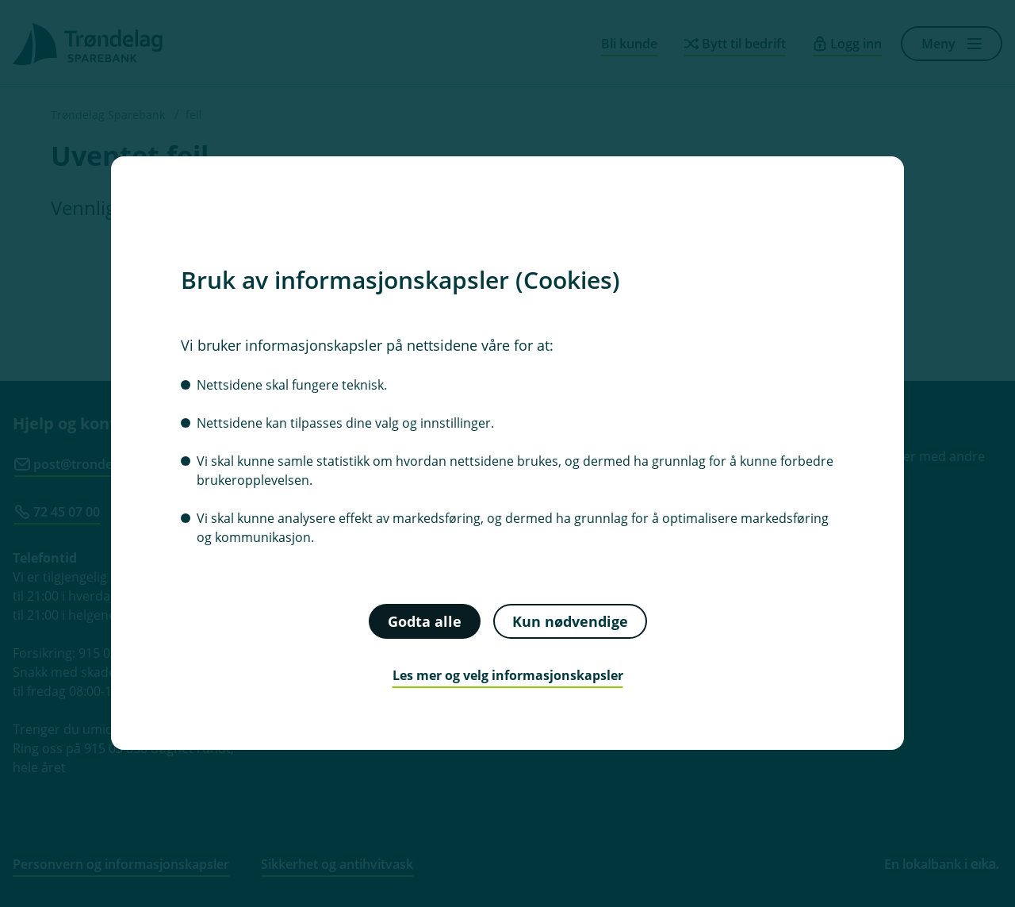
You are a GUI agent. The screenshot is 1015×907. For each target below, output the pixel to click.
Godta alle (425, 621)
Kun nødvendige (570, 621)
